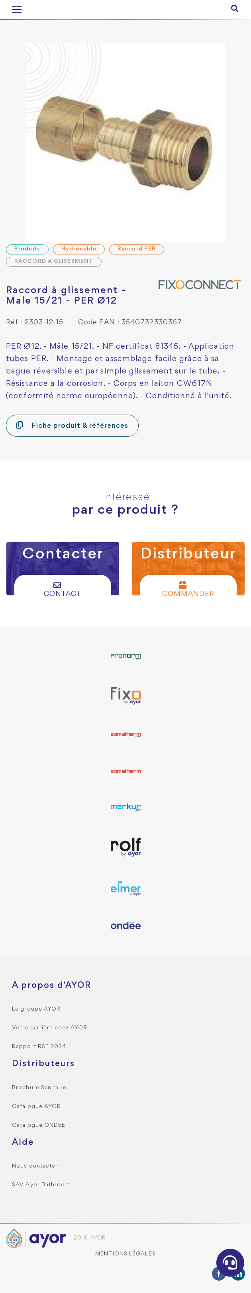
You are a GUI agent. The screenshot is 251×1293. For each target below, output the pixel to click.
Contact (63, 589)
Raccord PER (137, 249)
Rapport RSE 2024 (39, 1046)
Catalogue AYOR (36, 1106)
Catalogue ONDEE (39, 1125)
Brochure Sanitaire (39, 1087)
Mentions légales (125, 1254)
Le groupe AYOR (36, 1009)
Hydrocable (78, 249)
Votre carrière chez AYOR (49, 1028)
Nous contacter (35, 1166)
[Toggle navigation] (16, 9)
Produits (27, 249)
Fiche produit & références (72, 425)
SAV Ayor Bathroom (41, 1185)
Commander (188, 589)
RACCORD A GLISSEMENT (53, 261)
